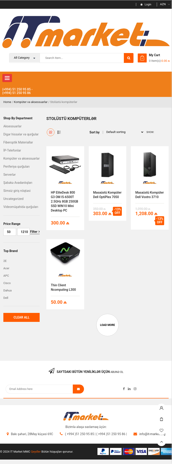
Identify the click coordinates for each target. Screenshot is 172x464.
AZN (163, 4)
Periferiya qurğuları (16, 166)
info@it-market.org (152, 434)
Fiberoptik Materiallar (18, 142)
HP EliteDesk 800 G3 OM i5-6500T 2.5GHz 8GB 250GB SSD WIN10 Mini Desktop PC (64, 201)
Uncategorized (13, 199)
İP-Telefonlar (12, 150)
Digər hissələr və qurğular (21, 134)
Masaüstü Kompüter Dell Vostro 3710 (149, 195)
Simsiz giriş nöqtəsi (16, 190)
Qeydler (36, 451)
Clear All (21, 317)
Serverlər (9, 174)
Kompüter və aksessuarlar (30, 102)
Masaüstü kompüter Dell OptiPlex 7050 (107, 195)
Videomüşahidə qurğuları (20, 207)
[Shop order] (123, 132)
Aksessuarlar (12, 126)
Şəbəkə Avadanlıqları (17, 182)
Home (7, 102)
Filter (33, 231)
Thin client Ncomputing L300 (63, 287)
